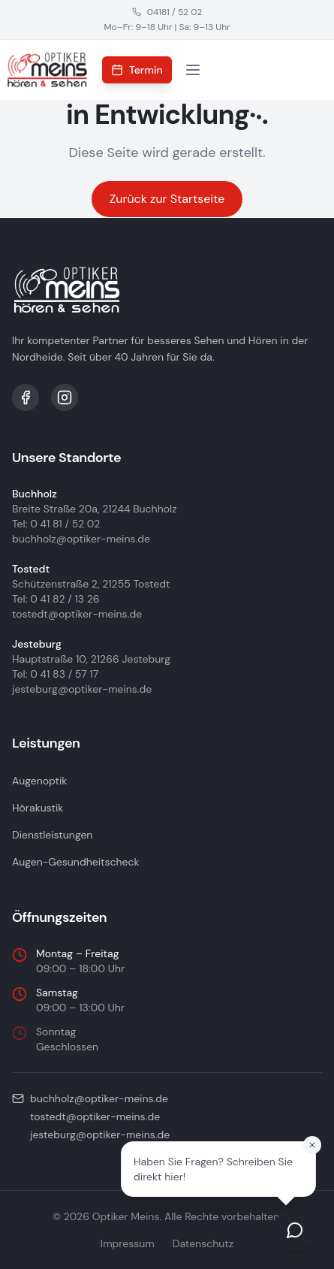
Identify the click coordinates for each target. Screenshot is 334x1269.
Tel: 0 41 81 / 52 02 (56, 523)
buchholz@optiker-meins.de (81, 538)
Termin (137, 70)
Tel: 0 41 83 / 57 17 (55, 674)
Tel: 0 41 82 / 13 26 (56, 599)
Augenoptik (39, 780)
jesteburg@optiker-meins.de (82, 689)
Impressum (128, 1243)
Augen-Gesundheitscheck (76, 862)
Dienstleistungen (52, 834)
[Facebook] (25, 397)
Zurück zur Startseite (167, 199)
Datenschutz (203, 1243)
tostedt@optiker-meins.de (77, 614)
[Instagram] (64, 397)
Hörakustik (37, 807)
